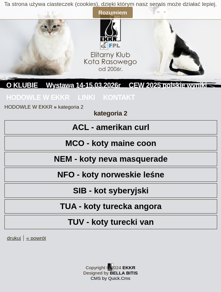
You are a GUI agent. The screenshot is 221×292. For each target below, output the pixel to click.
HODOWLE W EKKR (38, 97)
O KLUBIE (22, 85)
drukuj (14, 238)
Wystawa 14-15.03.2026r (83, 85)
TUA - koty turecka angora (111, 206)
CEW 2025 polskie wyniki (168, 85)
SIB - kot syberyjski (111, 190)
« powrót (36, 238)
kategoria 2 (70, 107)
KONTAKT (119, 97)
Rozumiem (112, 12)
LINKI (86, 97)
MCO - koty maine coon (110, 143)
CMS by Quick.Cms (110, 278)
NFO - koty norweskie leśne (110, 174)
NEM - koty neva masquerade (111, 158)
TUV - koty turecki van (111, 222)
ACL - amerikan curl (110, 127)
